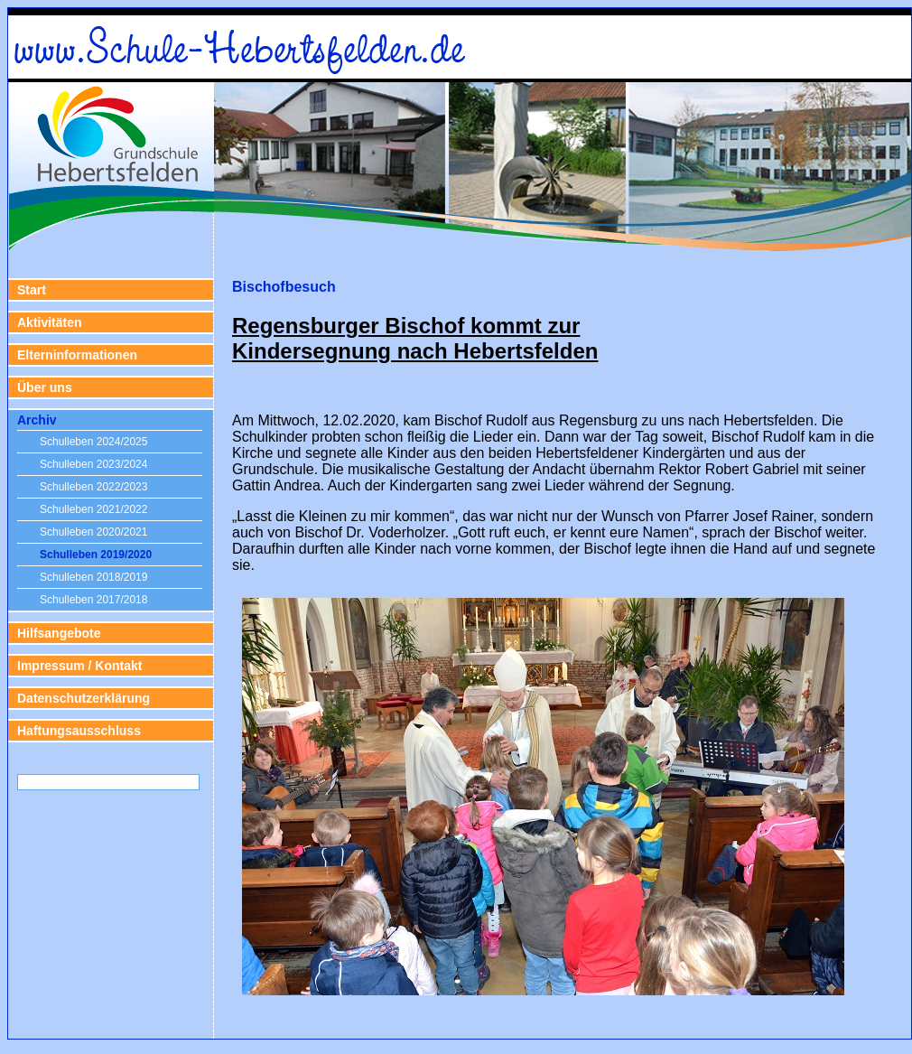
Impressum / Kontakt (79, 665)
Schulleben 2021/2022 (93, 509)
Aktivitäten (49, 322)
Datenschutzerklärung (83, 698)
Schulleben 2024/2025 (93, 441)
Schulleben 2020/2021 (93, 532)
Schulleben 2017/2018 (93, 599)
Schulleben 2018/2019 (93, 577)
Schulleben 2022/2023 (93, 486)
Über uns (44, 387)
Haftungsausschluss (79, 730)
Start (31, 290)
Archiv (37, 420)
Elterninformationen (77, 355)
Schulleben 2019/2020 (96, 554)
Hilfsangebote (59, 633)
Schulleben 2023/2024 (93, 464)
